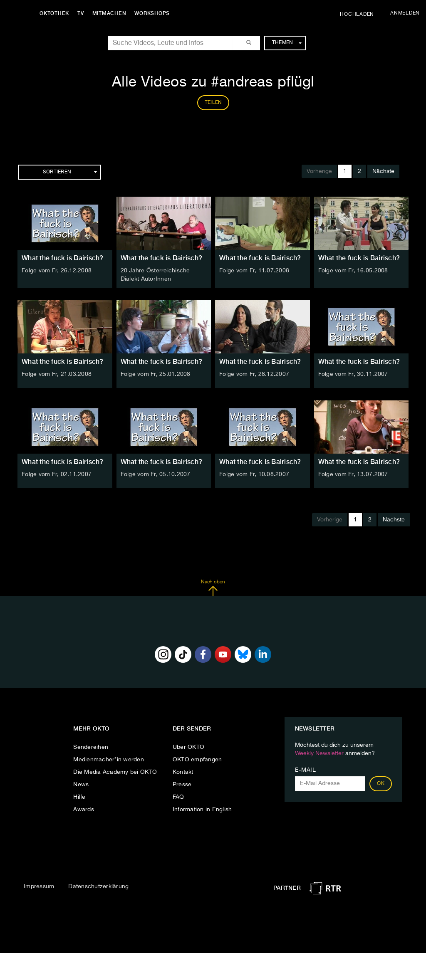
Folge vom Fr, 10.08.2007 (254, 474)
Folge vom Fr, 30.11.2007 (353, 374)
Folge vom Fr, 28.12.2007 (254, 374)
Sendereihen (90, 747)
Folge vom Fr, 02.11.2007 (57, 474)
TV (80, 13)
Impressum (39, 886)
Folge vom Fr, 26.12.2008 (57, 271)
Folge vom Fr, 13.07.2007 (353, 474)
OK (380, 783)
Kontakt (183, 772)
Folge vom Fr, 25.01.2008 (156, 374)
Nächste (383, 171)
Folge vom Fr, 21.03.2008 (57, 374)
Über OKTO (188, 747)
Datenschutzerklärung (98, 886)
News (81, 785)
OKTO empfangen (197, 760)
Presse (182, 785)
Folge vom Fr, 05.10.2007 (156, 474)
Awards (83, 809)
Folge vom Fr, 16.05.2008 (353, 271)
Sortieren (70, 172)
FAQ (178, 797)
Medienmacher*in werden (108, 760)
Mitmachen (109, 13)
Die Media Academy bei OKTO (115, 772)
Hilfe (79, 797)
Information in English (202, 809)
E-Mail (305, 770)
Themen (287, 42)
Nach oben (213, 588)
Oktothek (54, 13)
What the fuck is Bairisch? (63, 258)
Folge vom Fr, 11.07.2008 (254, 271)
